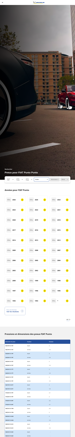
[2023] (15, 210)
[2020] (15, 220)
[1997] (15, 291)
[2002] (37, 270)
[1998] (60, 280)
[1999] (37, 280)
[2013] (37, 240)
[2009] (15, 250)
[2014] (15, 240)
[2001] (60, 270)
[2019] (37, 220)
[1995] (60, 291)
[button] (12, 179)
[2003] (15, 270)
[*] (60, 301)
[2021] (60, 210)
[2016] (37, 230)
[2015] (60, 230)
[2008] (37, 250)
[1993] (37, 301)
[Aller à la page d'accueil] (39, 2)
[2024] (60, 200)
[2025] (37, 200)
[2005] (37, 260)
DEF (68, 319)
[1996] (37, 291)
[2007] (60, 250)
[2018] (60, 220)
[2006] (15, 260)
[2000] (15, 280)
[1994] (15, 301)
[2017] (15, 230)
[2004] (60, 260)
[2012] (60, 240)
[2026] (15, 200)
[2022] (37, 210)
